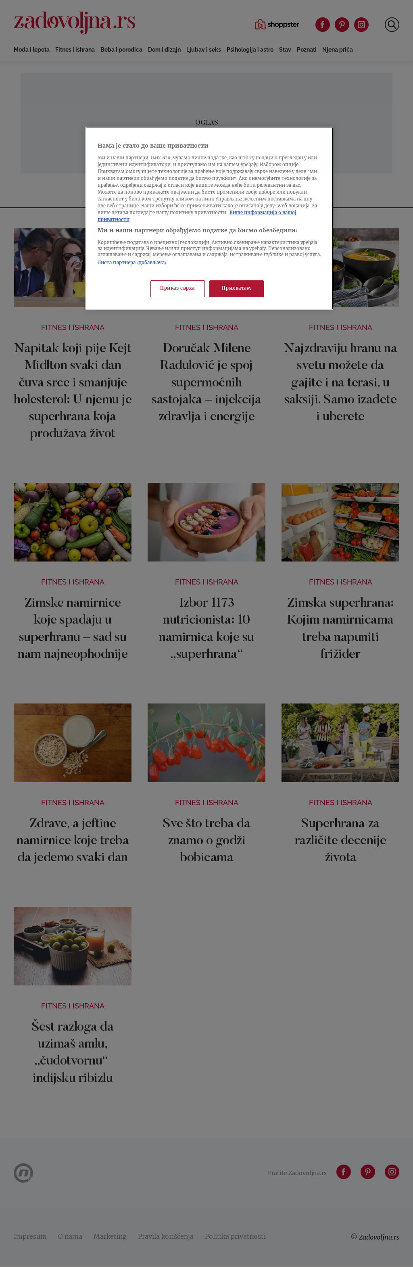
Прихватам (236, 288)
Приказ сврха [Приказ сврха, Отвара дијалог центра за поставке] (177, 288)
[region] (209, 218)
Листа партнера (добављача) (132, 263)
